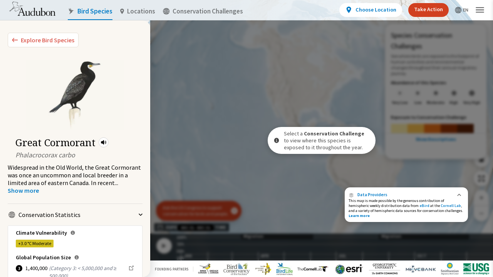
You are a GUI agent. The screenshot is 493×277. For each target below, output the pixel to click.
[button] (104, 142)
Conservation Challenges (203, 11)
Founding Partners (171, 269)
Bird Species (90, 11)
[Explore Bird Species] (43, 40)
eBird (424, 205)
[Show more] (23, 190)
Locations (137, 11)
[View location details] (370, 10)
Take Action (428, 9)
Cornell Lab (451, 205)
